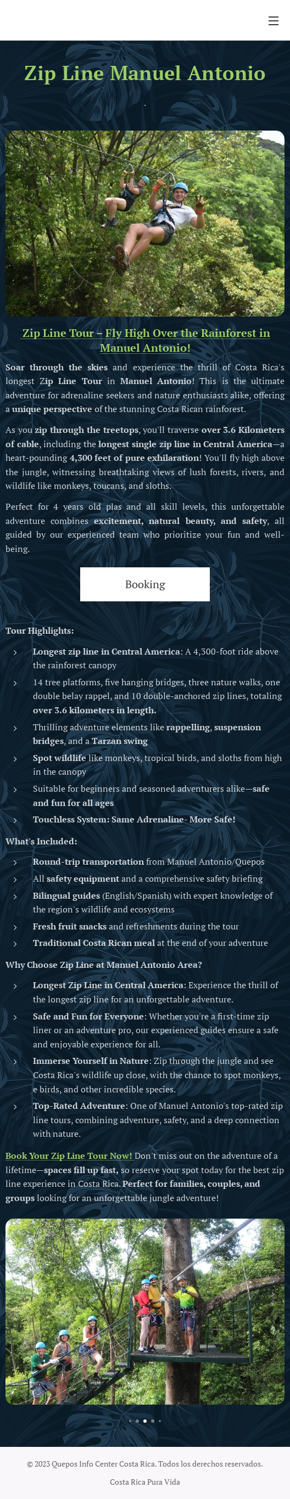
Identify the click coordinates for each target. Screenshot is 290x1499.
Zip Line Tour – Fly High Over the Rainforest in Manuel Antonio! (145, 339)
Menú (273, 20)
